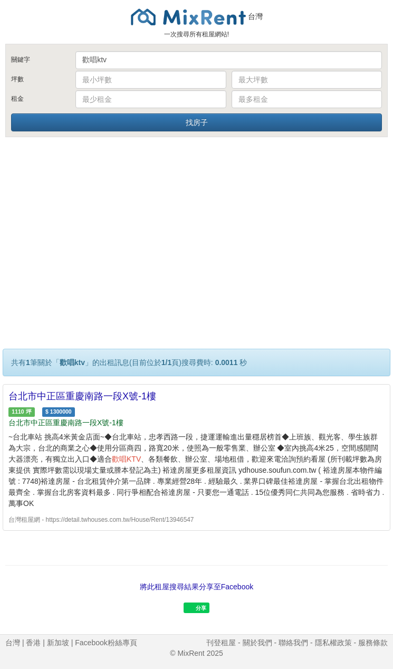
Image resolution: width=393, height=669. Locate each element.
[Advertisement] (197, 218)
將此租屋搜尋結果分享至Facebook (196, 586)
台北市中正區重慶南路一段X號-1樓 (82, 396)
